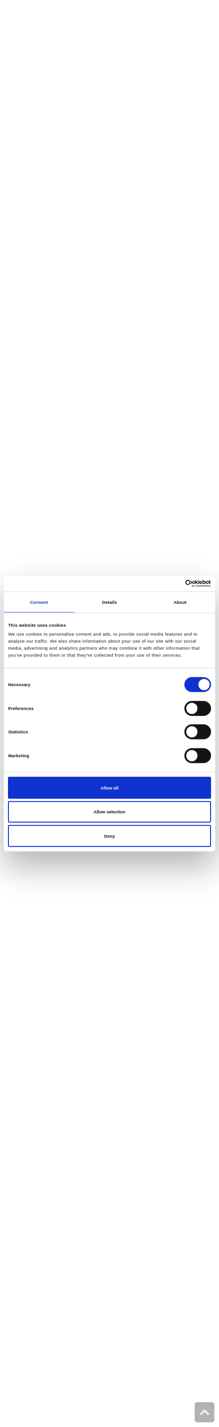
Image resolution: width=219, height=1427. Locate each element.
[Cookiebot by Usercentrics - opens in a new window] (170, 583)
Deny (109, 835)
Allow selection (109, 812)
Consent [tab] (39, 602)
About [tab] (180, 602)
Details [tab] (109, 602)
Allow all (109, 787)
